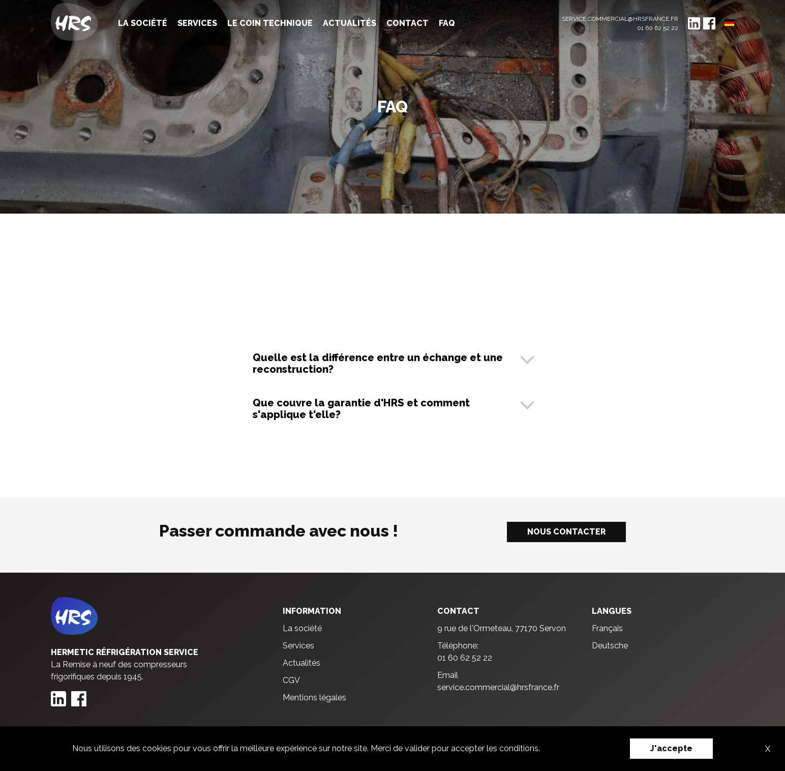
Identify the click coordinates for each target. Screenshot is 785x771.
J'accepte (671, 748)
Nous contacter (566, 532)
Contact (407, 23)
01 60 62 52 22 (657, 28)
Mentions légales (314, 697)
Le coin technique (270, 23)
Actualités (349, 23)
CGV (291, 680)
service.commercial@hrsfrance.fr (620, 18)
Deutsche (610, 645)
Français (607, 628)
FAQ (447, 23)
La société (142, 23)
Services (197, 23)
